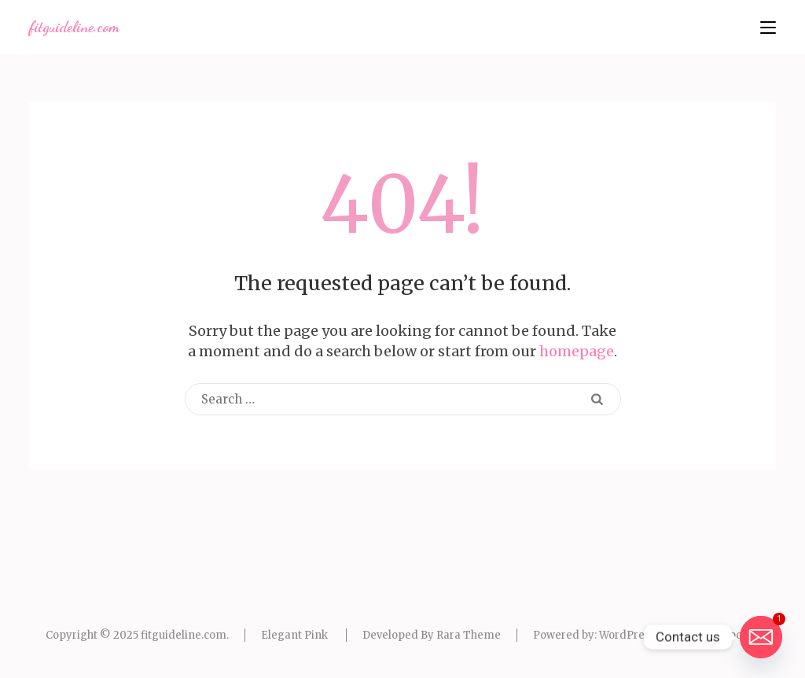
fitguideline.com (74, 26)
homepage (576, 351)
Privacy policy (724, 635)
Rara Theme (468, 635)
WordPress (627, 635)
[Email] (761, 637)
